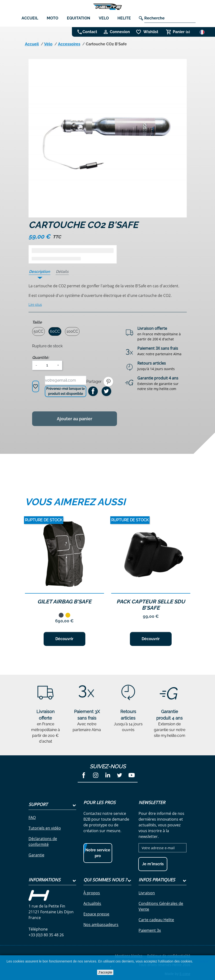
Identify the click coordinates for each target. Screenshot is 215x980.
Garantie (36, 855)
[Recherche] (170, 18)
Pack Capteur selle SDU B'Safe (150, 604)
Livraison (147, 893)
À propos (91, 893)
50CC (38, 331)
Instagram (95, 775)
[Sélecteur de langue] (204, 32)
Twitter (119, 775)
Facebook (83, 775)
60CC (55, 331)
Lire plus (35, 305)
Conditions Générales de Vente (161, 906)
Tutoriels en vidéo (45, 828)
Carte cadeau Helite (156, 919)
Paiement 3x (150, 930)
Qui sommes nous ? (105, 880)
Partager (93, 391)
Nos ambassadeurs (100, 924)
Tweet (106, 391)
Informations (44, 880)
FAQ (32, 817)
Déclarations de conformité (43, 841)
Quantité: (40, 357)
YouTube (131, 775)
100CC (72, 331)
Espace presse (96, 914)
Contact (89, 32)
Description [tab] (39, 271)
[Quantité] (47, 365)
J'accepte (105, 972)
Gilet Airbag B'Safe (64, 601)
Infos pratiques (157, 880)
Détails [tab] (62, 271)
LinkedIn (107, 775)
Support (38, 804)
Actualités (92, 903)
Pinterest (108, 381)
